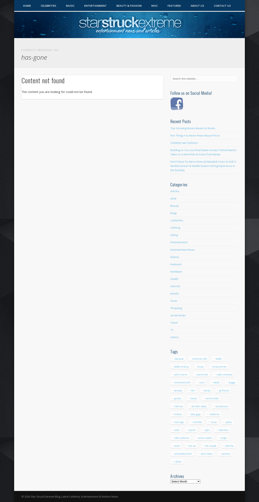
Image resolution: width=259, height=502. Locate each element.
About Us (197, 5)
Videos (174, 337)
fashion (174, 257)
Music (70, 5)
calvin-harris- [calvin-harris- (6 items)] (181, 374)
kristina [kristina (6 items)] (178, 414)
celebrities (176, 220)
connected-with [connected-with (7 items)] (182, 382)
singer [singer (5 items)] (224, 438)
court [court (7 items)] (202, 382)
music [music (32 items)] (214, 422)
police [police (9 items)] (229, 422)
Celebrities (48, 5)
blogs (173, 213)
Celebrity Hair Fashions (184, 143)
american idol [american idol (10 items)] (199, 358)
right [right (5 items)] (206, 430)
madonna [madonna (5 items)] (214, 414)
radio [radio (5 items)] (176, 430)
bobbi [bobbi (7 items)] (219, 358)
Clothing (175, 227)
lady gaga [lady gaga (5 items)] (196, 414)
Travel (174, 322)
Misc (154, 5)
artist (173, 198)
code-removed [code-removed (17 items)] (224, 374)
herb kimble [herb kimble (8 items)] (212, 398)
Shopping (176, 308)
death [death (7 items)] (216, 382)
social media (177, 315)
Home (27, 5)
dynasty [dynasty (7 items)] (178, 390)
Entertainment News (182, 250)
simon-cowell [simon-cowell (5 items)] (205, 438)
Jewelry (174, 293)
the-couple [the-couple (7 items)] (211, 446)
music (173, 301)
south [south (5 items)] (177, 446)
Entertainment (95, 5)
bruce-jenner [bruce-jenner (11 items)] (219, 366)
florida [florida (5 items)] (207, 390)
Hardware (176, 271)
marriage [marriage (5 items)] (179, 422)
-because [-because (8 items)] (179, 358)
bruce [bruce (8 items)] (200, 366)
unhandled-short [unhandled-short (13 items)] (183, 453)
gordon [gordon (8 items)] (178, 398)
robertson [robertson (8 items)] (223, 430)
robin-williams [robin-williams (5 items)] (181, 438)
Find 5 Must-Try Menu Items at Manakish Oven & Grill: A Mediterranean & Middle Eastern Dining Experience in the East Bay (203, 166)
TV (171, 330)
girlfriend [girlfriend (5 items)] (224, 390)
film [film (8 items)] (193, 390)
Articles (174, 191)
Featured (174, 5)
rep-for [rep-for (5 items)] (192, 430)
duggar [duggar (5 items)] (232, 382)
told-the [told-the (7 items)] (229, 446)
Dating (174, 235)
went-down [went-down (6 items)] (207, 453)
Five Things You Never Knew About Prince (195, 135)
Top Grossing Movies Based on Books (192, 128)
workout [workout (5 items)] (226, 453)
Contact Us (222, 5)
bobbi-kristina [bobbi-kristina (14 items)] (181, 366)
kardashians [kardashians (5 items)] (221, 406)
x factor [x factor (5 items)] (178, 461)
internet (175, 286)
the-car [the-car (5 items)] (192, 446)
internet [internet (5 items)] (178, 406)
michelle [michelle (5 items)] (197, 422)
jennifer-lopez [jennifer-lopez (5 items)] (199, 406)
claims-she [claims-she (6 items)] (202, 374)
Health (174, 279)
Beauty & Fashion (129, 5)
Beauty (174, 206)
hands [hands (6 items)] (193, 398)
